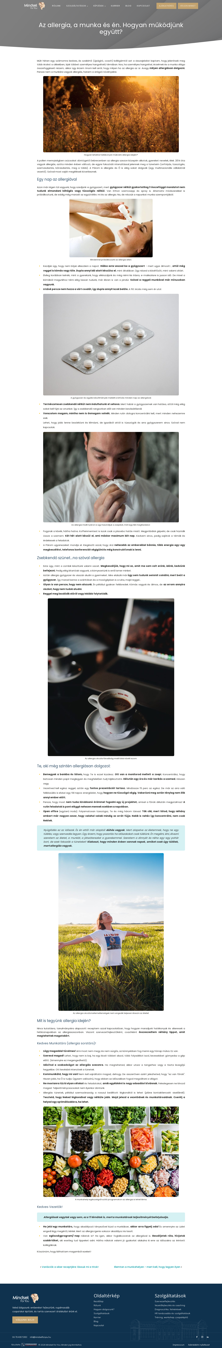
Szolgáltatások (76, 5)
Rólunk (56, 5)
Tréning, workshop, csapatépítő (171, 1317)
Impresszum (178, 1344)
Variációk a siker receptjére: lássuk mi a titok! (70, 1267)
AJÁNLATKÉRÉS (166, 5)
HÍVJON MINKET (188, 5)
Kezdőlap (98, 1301)
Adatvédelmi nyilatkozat (199, 1344)
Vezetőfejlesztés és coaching (170, 1305)
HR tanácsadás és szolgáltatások (172, 1313)
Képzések (98, 5)
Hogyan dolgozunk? (104, 1309)
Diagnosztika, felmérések (168, 1309)
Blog (128, 5)
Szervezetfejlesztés (165, 1301)
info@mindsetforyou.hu (40, 1337)
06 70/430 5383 (19, 1337)
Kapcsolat (143, 5)
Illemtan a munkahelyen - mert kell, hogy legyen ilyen (147, 1267)
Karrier (115, 5)
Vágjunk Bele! (25, 1319)
